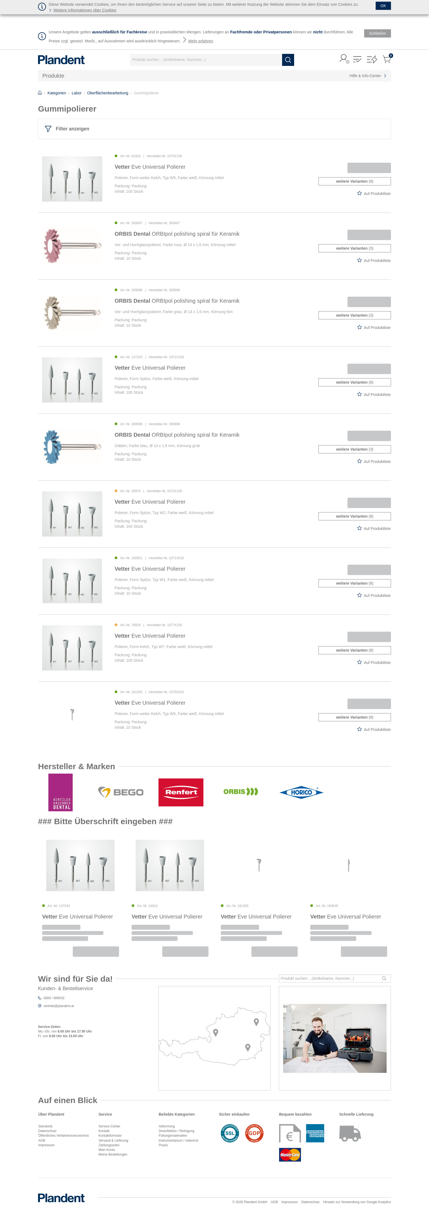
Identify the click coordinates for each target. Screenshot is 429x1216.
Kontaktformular (110, 1136)
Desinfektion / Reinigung (176, 1131)
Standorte (45, 1126)
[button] (344, 58)
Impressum (46, 1145)
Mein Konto (106, 1150)
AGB (41, 1140)
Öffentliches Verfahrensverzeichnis (63, 1136)
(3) (354, 248)
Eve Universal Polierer (150, 167)
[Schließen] (383, 6)
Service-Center (109, 1126)
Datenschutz (47, 1131)
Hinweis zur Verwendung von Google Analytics (357, 1202)
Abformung (167, 1126)
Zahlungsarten (109, 1145)
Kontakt (104, 1131)
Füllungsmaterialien (173, 1136)
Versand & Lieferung (113, 1140)
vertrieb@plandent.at (59, 1006)
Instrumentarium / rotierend (178, 1140)
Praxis (163, 1145)
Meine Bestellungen (112, 1154)
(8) (354, 181)
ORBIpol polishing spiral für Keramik (177, 234)
